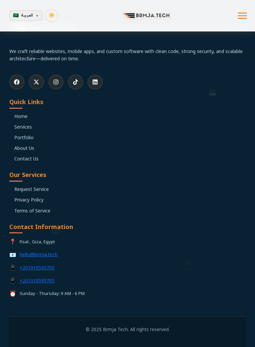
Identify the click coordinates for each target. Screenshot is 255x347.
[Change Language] (25, 15)
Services (23, 127)
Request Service (31, 189)
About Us (24, 148)
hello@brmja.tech (38, 255)
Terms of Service (32, 210)
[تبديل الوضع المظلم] (51, 15)
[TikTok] (75, 82)
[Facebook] (16, 82)
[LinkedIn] (95, 82)
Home (21, 116)
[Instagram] (55, 82)
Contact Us (26, 158)
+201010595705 (37, 268)
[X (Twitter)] (36, 82)
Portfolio (24, 137)
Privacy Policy (28, 200)
